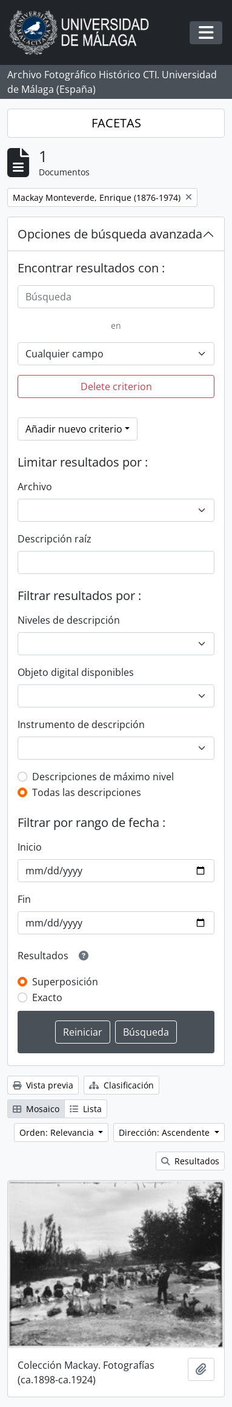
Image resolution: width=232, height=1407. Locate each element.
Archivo (35, 486)
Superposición (65, 981)
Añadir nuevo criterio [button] (73, 429)
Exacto (47, 997)
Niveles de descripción (69, 620)
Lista (86, 1109)
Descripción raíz (54, 538)
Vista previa (43, 1085)
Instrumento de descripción (81, 724)
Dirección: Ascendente (165, 1132)
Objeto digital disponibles (76, 672)
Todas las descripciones (86, 792)
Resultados (190, 1161)
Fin (24, 899)
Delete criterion (116, 386)
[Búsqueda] (116, 296)
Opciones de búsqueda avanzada (110, 234)
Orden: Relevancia (57, 1132)
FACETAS (116, 123)
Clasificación (121, 1085)
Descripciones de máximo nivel (103, 776)
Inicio (30, 847)
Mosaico (36, 1109)
